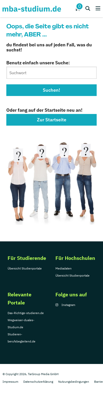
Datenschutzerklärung (38, 381)
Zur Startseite (51, 120)
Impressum (10, 381)
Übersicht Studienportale (25, 268)
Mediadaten (63, 268)
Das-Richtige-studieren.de (26, 313)
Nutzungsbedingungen (73, 381)
